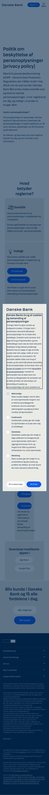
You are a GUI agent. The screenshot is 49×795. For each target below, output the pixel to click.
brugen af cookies (14, 369)
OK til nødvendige (16, 484)
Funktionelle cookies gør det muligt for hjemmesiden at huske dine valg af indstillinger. (26, 422)
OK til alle (34, 484)
